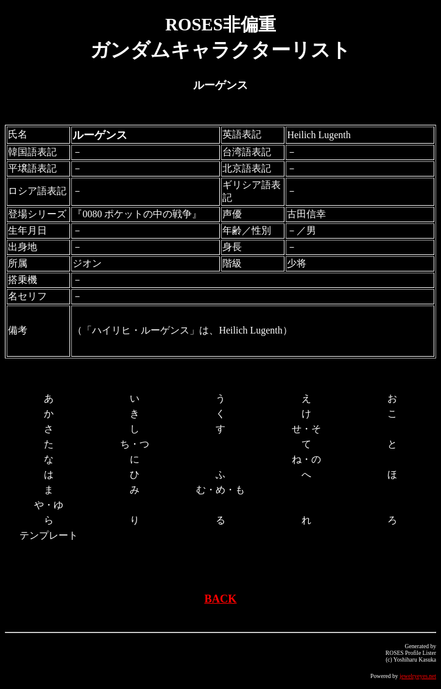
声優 (232, 214)
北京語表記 (246, 168)
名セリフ (27, 296)
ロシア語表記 (37, 191)
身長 (232, 247)
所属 (17, 263)
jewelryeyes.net (418, 676)
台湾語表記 (246, 152)
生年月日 (27, 230)
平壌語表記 (32, 168)
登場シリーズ (37, 214)
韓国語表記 (32, 152)
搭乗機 (22, 280)
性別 (261, 230)
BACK (220, 599)
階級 (232, 263)
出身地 (22, 247)
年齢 (232, 230)
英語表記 (241, 134)
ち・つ (134, 444)
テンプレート (48, 535)
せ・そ (306, 429)
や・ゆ (48, 505)
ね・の (306, 459)
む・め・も (220, 489)
